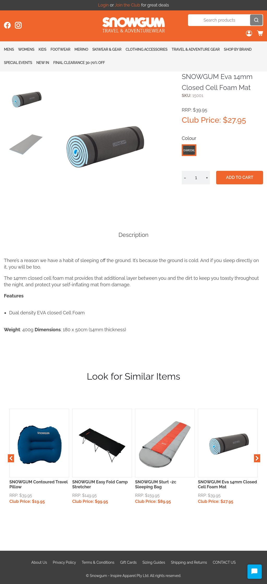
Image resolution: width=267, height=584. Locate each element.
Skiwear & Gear (107, 49)
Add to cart (239, 177)
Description (133, 234)
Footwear (60, 49)
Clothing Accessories (147, 49)
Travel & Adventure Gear (196, 49)
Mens (9, 49)
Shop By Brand (238, 49)
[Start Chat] (254, 571)
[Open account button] (249, 33)
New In (42, 63)
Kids (42, 49)
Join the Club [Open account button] (127, 5)
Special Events (18, 63)
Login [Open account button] (103, 5)
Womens (26, 49)
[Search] (225, 20)
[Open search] (256, 20)
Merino (81, 49)
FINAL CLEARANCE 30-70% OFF (79, 63)
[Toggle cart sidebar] (260, 33)
